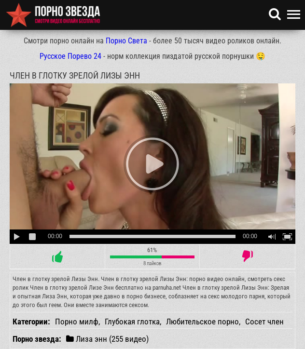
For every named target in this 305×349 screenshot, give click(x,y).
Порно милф (76, 321)
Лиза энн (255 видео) (107, 339)
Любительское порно (202, 321)
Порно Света (126, 40)
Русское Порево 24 (70, 56)
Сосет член (264, 321)
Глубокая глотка (132, 321)
